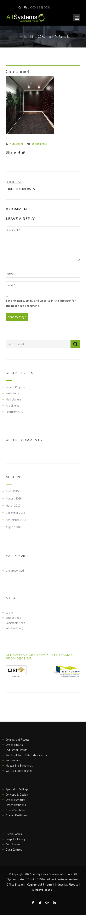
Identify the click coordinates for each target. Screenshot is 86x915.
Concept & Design (17, 794)
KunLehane (17, 144)
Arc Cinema (13, 405)
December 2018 (15, 513)
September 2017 (16, 520)
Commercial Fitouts (17, 739)
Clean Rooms (14, 834)
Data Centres (14, 849)
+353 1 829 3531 (40, 7)
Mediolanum (13, 399)
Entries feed (13, 617)
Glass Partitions (15, 810)
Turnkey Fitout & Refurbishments (26, 755)
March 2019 (13, 505)
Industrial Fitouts (16, 750)
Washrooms (13, 760)
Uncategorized (15, 570)
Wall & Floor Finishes (19, 771)
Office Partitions (16, 805)
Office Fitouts (14, 745)
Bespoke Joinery (15, 839)
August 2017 (14, 527)
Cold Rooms (13, 844)
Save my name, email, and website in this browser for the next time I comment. (41, 303)
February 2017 (14, 412)
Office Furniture (15, 800)
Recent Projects (15, 387)
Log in (9, 612)
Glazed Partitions (16, 815)
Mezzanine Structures (19, 765)
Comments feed (15, 623)
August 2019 (14, 498)
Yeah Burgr (12, 393)
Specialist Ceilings (17, 789)
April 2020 (12, 491)
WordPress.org (14, 628)
